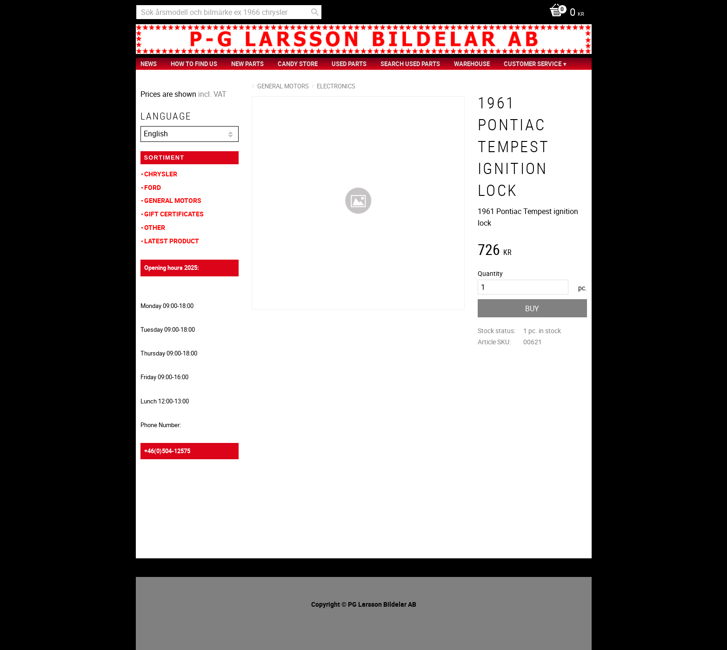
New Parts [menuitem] (247, 64)
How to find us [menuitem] (194, 64)
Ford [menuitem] (152, 187)
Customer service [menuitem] (532, 64)
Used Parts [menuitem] (349, 64)
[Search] (315, 12)
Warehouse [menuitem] (472, 64)
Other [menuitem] (154, 227)
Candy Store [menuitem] (298, 64)
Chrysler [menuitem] (160, 173)
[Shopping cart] (564, 13)
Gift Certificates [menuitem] (174, 213)
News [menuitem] (148, 64)
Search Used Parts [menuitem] (410, 64)
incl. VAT (212, 94)
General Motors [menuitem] (172, 200)
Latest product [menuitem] (171, 240)
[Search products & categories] (229, 12)
